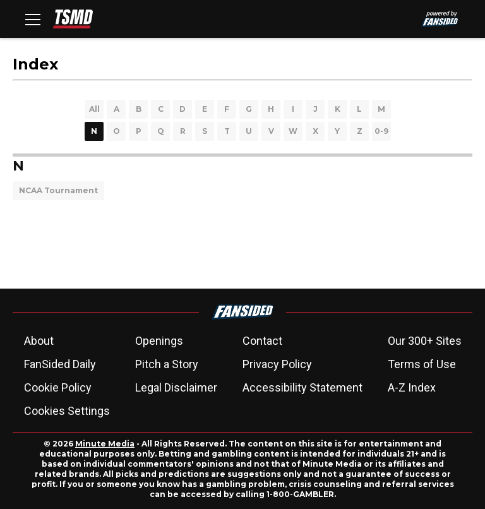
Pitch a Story (166, 364)
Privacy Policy (277, 364)
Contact (262, 340)
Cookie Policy (58, 387)
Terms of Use (422, 364)
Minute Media (105, 443)
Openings (159, 340)
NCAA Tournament (58, 190)
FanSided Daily (60, 364)
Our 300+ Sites (425, 340)
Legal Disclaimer (176, 387)
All (94, 109)
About (39, 340)
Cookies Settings (67, 410)
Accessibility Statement (302, 387)
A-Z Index (412, 387)
